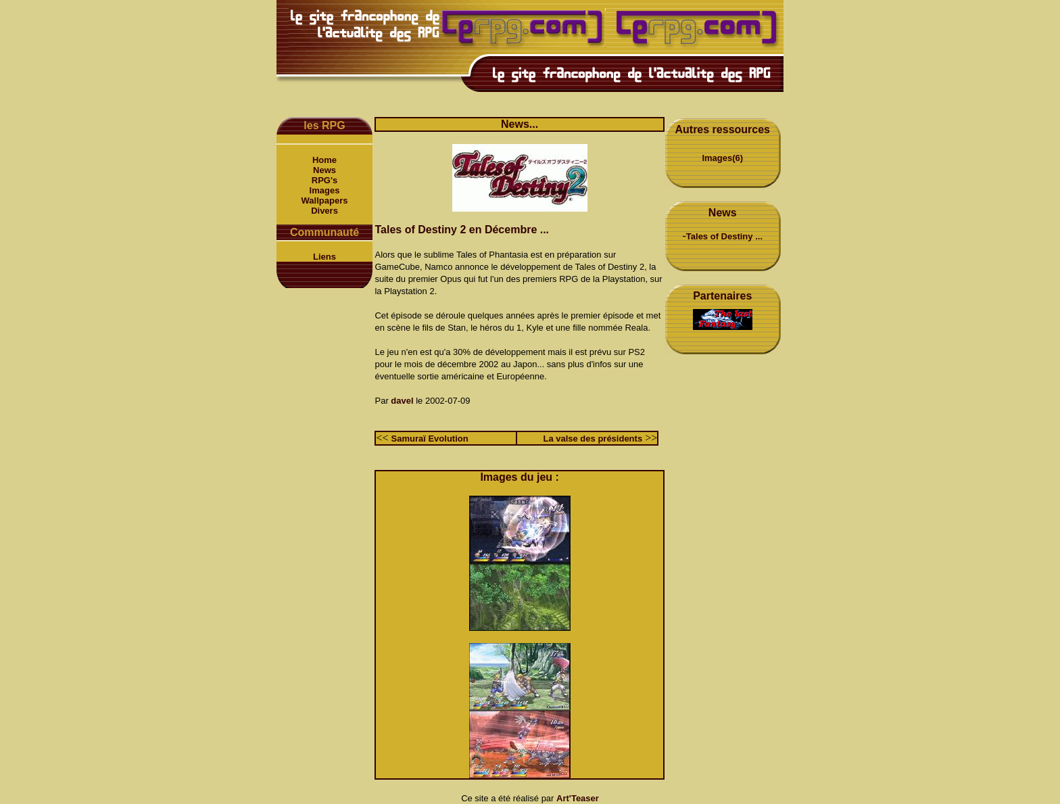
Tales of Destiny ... (724, 236)
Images (325, 190)
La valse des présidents (592, 438)
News (324, 170)
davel (402, 401)
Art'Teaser (577, 798)
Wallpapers (325, 200)
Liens (324, 257)
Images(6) (722, 158)
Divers (324, 211)
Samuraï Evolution (429, 438)
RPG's (325, 180)
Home (324, 160)
